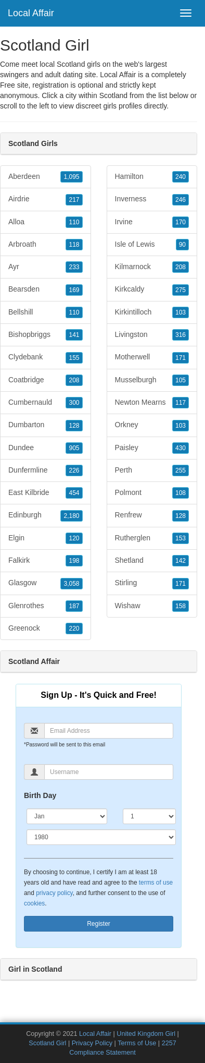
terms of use (156, 882)
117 (180, 402)
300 (74, 402)
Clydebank (45, 357)
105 (180, 380)
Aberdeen (45, 177)
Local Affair (31, 13)
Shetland (152, 560)
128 (74, 425)
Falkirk (45, 560)
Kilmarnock (152, 267)
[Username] (108, 772)
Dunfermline (45, 470)
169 (74, 290)
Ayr (45, 267)
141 (74, 335)
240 (180, 176)
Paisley (152, 448)
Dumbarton (45, 425)
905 (74, 448)
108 (180, 493)
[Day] (149, 816)
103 (180, 312)
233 (74, 267)
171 (180, 357)
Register (98, 923)
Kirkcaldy (152, 289)
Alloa (45, 222)
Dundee (45, 448)
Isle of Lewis (152, 244)
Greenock (45, 628)
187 (74, 606)
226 (74, 470)
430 (180, 448)
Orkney (152, 425)
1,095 (71, 176)
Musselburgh (152, 380)
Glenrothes (45, 606)
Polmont (152, 493)
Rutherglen (152, 538)
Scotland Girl (47, 1043)
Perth (152, 470)
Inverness (152, 199)
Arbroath (45, 244)
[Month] (67, 816)
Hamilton (152, 177)
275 (180, 290)
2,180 (71, 516)
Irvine (152, 222)
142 (180, 560)
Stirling (152, 583)
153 (180, 538)
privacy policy (54, 893)
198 (74, 560)
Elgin (45, 538)
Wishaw (152, 606)
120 (74, 538)
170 (180, 222)
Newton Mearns (152, 402)
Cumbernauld (45, 402)
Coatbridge (45, 380)
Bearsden (45, 289)
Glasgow (45, 583)
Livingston (152, 335)
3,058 (71, 583)
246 (180, 199)
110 (74, 222)
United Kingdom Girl (146, 1033)
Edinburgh (45, 515)
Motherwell (152, 357)
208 (74, 380)
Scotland (113, 95)
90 (182, 244)
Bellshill (45, 312)
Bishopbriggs (45, 335)
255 (180, 470)
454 (74, 493)
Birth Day (40, 795)
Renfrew (152, 515)
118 (74, 244)
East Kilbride (45, 493)
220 (74, 628)
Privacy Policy (92, 1043)
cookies (34, 903)
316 (180, 335)
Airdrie (45, 199)
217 (74, 199)
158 (180, 606)
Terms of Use (137, 1043)
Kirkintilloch (152, 312)
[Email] (108, 731)
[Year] (101, 837)
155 (74, 357)
